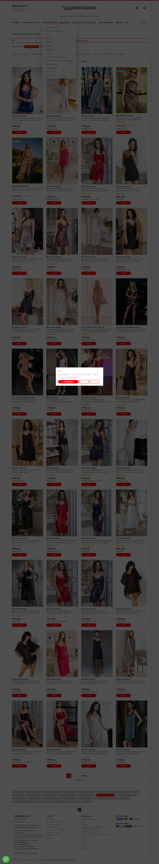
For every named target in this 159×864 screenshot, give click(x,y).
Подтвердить (68, 382)
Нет (89, 382)
